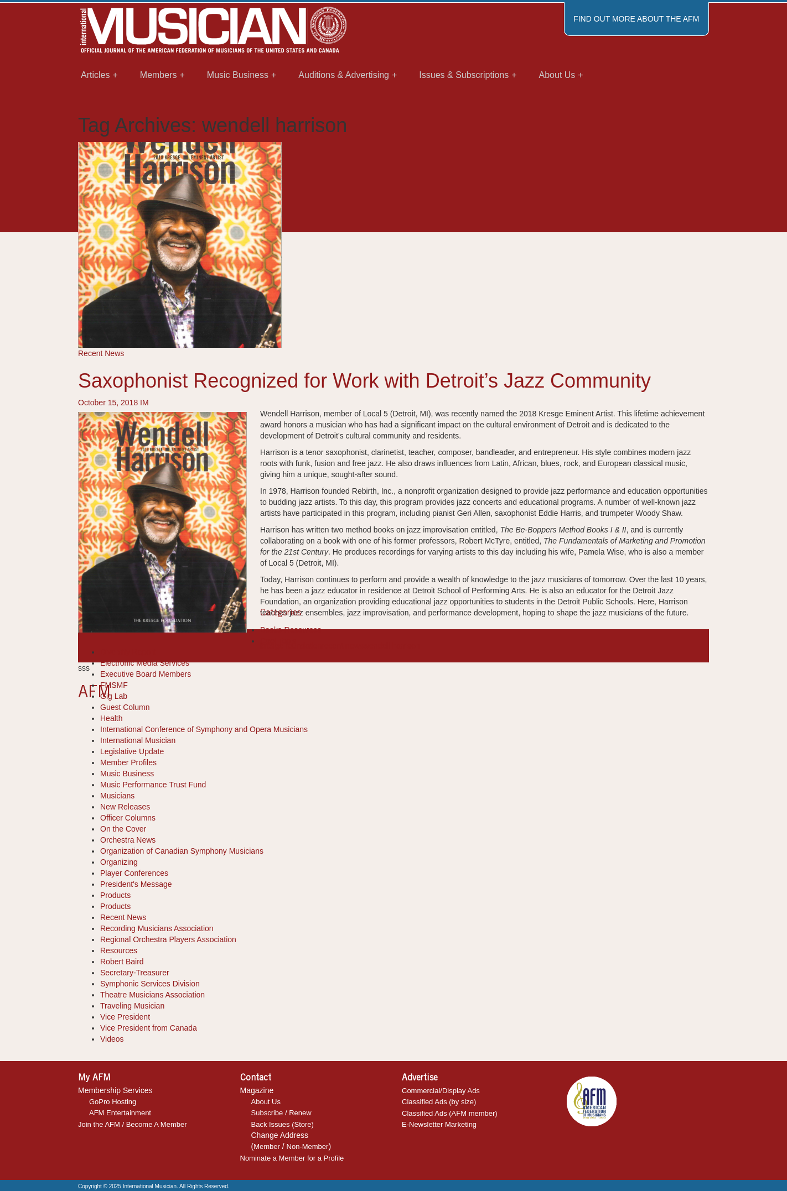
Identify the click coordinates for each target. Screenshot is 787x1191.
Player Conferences (134, 873)
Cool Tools (278, 640)
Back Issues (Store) (282, 1124)
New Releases (125, 806)
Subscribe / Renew (281, 1113)
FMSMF (114, 685)
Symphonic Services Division (150, 983)
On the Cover (123, 828)
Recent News (101, 353)
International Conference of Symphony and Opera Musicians (204, 729)
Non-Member (308, 1146)
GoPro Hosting (112, 1102)
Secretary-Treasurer (134, 972)
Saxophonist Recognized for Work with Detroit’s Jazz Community (364, 380)
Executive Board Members (145, 674)
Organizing (119, 862)
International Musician (137, 740)
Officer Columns (128, 817)
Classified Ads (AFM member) (450, 1113)
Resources (118, 950)
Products (115, 895)
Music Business (127, 773)
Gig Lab (113, 696)
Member (266, 1146)
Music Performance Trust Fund (153, 784)
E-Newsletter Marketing (439, 1124)
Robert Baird (122, 961)
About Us (266, 1102)
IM (144, 402)
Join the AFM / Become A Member (132, 1124)
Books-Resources (291, 629)
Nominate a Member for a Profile (292, 1158)
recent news (342, 645)
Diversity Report (128, 651)
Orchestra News (128, 839)
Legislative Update (132, 751)
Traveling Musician (132, 1005)
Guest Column (124, 707)
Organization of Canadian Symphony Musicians (181, 851)
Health (111, 718)
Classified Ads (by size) (439, 1102)
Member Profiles (128, 762)
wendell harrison (392, 645)
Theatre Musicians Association (152, 994)
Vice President (125, 1016)
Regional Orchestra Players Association (168, 939)
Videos (112, 1039)
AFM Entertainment (120, 1113)
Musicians (117, 795)
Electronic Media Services (144, 663)
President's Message (136, 884)
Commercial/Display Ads (441, 1090)
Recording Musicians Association (157, 928)
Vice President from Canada (148, 1027)
